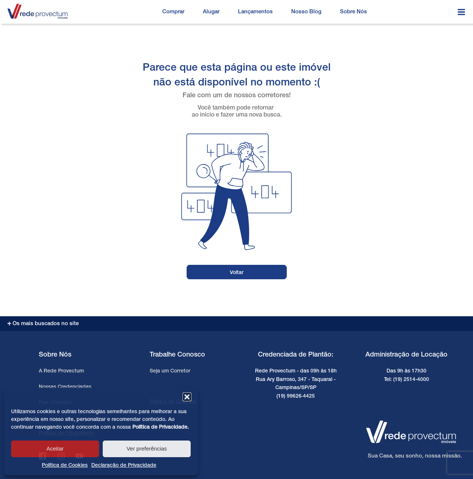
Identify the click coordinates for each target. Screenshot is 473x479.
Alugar (211, 11)
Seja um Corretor (170, 371)
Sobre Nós (353, 11)
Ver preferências (146, 448)
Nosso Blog (306, 11)
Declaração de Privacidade (123, 465)
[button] (187, 397)
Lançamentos (255, 11)
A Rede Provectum (61, 371)
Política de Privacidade (159, 427)
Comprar (173, 11)
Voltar (237, 272)
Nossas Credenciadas (65, 387)
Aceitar (55, 448)
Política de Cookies (65, 465)
